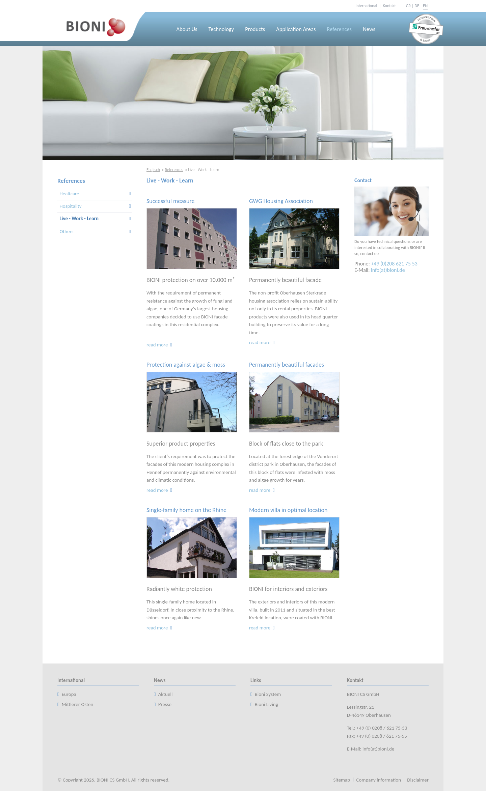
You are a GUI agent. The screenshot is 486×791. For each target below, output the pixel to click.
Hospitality (70, 206)
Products (255, 29)
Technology (221, 29)
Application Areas (296, 29)
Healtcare (69, 194)
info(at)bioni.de (388, 270)
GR (408, 5)
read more (159, 345)
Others (66, 231)
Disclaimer (418, 780)
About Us (187, 29)
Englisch (153, 169)
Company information (378, 780)
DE (416, 5)
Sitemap (341, 780)
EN (425, 5)
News (369, 29)
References (339, 29)
